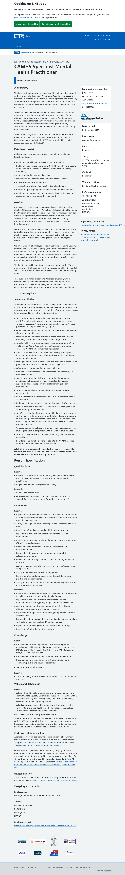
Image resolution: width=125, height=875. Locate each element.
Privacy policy (19, 867)
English (96, 39)
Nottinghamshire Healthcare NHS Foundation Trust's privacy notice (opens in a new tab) (96, 237)
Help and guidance (83, 867)
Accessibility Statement (54, 867)
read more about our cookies (27, 17)
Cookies (69, 867)
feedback (27, 52)
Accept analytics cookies (27, 24)
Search (18, 47)
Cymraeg (106, 39)
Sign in (88, 35)
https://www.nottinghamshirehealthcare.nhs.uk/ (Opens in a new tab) (45, 826)
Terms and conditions (35, 867)
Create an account (102, 35)
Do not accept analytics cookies (56, 24)
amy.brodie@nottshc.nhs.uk (94, 103)
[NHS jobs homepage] (22, 36)
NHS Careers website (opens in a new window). (56, 780)
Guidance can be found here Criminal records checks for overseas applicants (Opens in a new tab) (45, 765)
